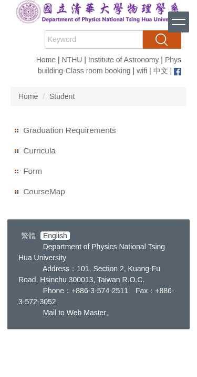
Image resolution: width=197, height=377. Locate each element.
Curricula (39, 150)
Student (62, 96)
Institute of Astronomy (123, 60)
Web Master (86, 312)
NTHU (72, 60)
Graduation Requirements (69, 130)
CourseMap (44, 191)
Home (46, 60)
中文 (160, 70)
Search (161, 39)
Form (32, 171)
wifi (142, 70)
